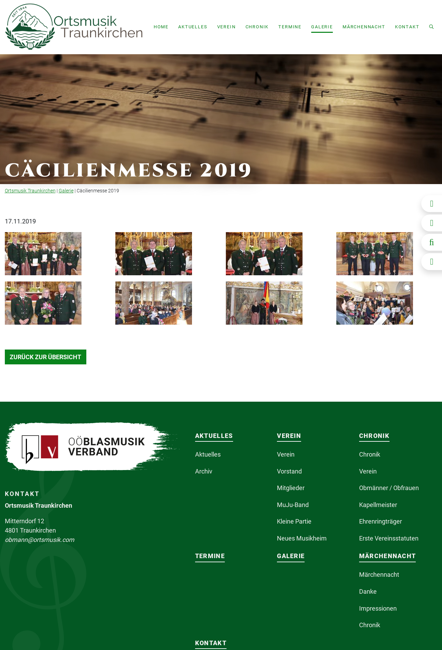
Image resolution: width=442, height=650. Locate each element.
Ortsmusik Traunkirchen (30, 191)
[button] (192, 27)
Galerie (66, 191)
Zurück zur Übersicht (45, 357)
